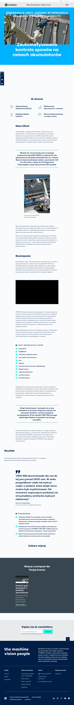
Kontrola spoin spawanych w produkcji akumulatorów (22, 589)
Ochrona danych (16, 699)
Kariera (61, 1)
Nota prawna (36, 697)
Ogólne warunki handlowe (19, 697)
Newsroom (67, 1)
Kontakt (28, 699)
